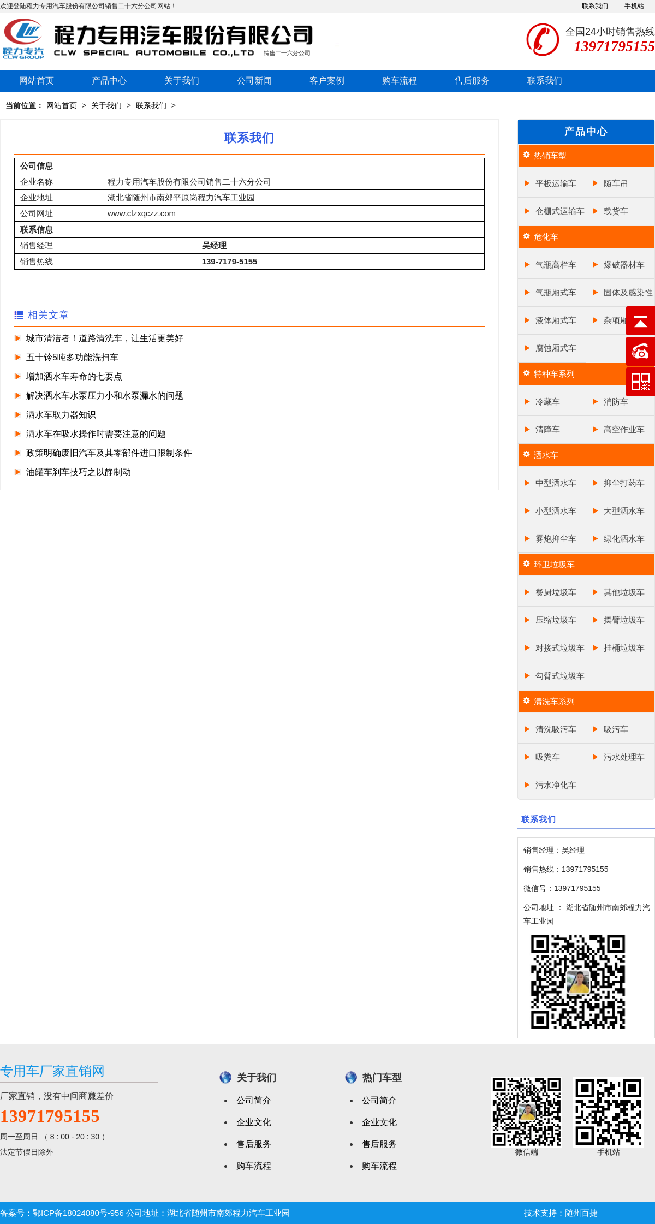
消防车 (616, 401)
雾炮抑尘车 (555, 538)
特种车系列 (554, 373)
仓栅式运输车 (560, 211)
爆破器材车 (624, 264)
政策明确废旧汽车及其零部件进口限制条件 (109, 452)
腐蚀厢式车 (555, 348)
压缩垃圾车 (555, 620)
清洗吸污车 (555, 729)
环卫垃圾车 (554, 564)
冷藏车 (547, 401)
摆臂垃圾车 (624, 620)
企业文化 (253, 1122)
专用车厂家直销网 (52, 1070)
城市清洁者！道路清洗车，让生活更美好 (104, 338)
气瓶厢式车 (555, 292)
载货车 (616, 211)
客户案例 (326, 80)
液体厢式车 (555, 320)
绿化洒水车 (624, 538)
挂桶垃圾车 (624, 647)
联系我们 (595, 6)
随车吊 (616, 183)
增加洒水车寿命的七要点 (74, 376)
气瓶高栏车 (555, 264)
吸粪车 (547, 757)
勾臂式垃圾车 (560, 675)
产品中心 (109, 80)
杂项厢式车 (624, 320)
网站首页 (36, 80)
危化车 (546, 236)
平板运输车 (555, 183)
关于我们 (181, 80)
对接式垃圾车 (560, 647)
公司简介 (253, 1100)
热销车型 (550, 155)
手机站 (634, 6)
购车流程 (399, 80)
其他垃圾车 (624, 592)
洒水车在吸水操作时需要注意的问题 (96, 433)
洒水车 (546, 455)
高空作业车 (624, 429)
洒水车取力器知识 (61, 414)
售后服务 (472, 80)
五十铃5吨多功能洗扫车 (72, 357)
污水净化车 (555, 784)
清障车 (547, 429)
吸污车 (616, 729)
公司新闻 (254, 80)
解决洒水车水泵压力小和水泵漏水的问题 (104, 395)
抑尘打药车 (624, 483)
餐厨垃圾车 (555, 592)
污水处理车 (624, 757)
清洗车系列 (554, 701)
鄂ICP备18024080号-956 (78, 1212)
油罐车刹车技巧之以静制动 (78, 472)
